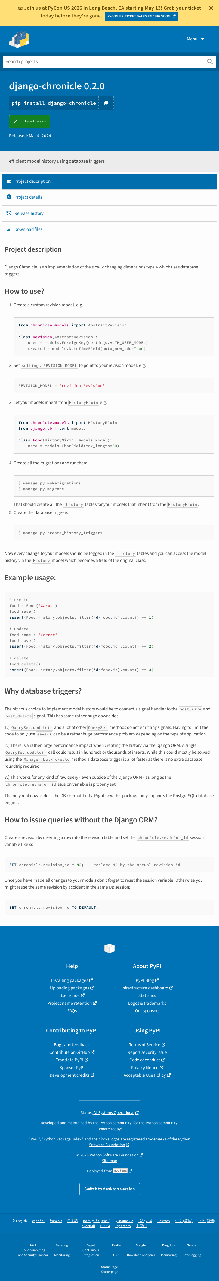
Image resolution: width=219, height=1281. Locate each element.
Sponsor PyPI (72, 1067)
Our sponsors (147, 1010)
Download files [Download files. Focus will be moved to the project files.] (24, 229)
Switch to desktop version (109, 1189)
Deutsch (163, 1221)
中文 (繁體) (206, 1221)
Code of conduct (144, 1060)
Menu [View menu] (196, 39)
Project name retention (69, 1003)
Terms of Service (144, 1044)
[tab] (109, 181)
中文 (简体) (184, 1221)
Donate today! (109, 1129)
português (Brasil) (96, 1221)
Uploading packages (69, 988)
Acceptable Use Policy (145, 1075)
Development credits (69, 1075)
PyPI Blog (145, 980)
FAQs (72, 1010)
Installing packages (69, 980)
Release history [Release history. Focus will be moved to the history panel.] (25, 213)
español (38, 1221)
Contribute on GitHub (69, 1052)
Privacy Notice (145, 1067)
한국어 (141, 1226)
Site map (109, 1161)
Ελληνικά (145, 1221)
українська (124, 1221)
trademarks (156, 1139)
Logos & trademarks (147, 1003)
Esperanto (123, 1226)
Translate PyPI (69, 1060)
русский (88, 1226)
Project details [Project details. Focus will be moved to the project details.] (24, 197)
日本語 (72, 1221)
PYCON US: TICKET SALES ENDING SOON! (139, 16)
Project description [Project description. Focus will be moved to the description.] (28, 181)
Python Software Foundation (114, 1155)
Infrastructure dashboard (144, 988)
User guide (69, 995)
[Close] (211, 8)
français (56, 1221)
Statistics (147, 995)
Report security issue (147, 1052)
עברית (105, 1226)
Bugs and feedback (72, 1044)
